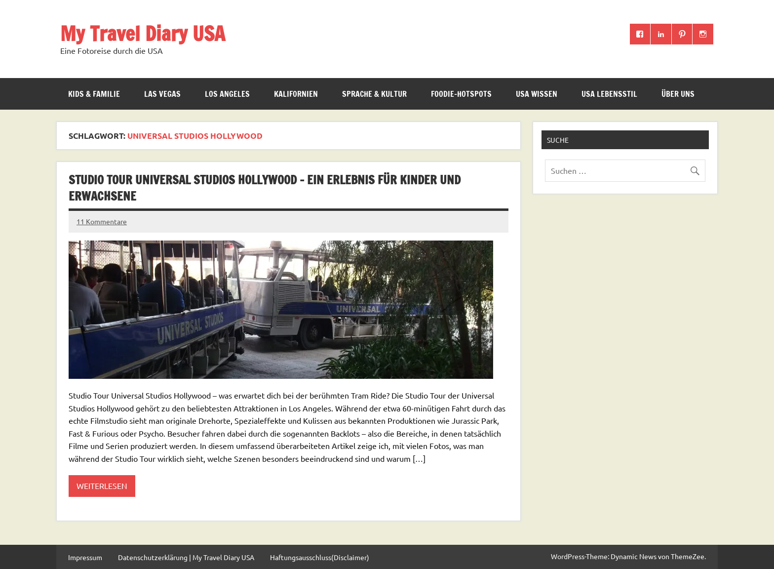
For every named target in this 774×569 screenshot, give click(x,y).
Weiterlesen (102, 485)
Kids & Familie (94, 93)
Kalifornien (296, 93)
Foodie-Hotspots (461, 93)
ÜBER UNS (678, 93)
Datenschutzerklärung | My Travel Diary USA (186, 557)
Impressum (85, 557)
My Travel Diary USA (142, 33)
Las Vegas (162, 93)
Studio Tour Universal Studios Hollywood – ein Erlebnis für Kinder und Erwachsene (265, 188)
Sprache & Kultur (374, 93)
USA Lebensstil (609, 93)
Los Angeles (227, 93)
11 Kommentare (102, 221)
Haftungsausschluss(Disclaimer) (319, 557)
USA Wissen (536, 93)
